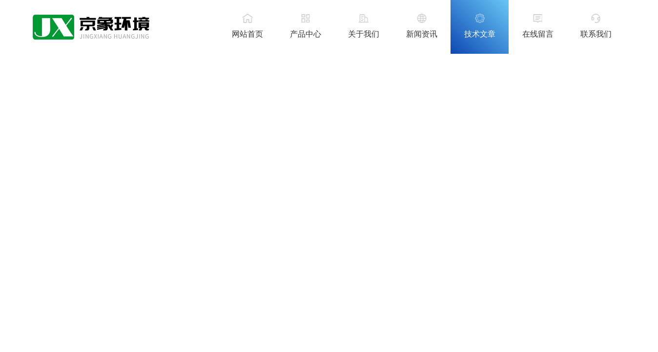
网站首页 (247, 34)
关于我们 (363, 34)
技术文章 (479, 34)
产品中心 (305, 34)
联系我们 (596, 34)
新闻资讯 (421, 34)
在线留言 (538, 34)
